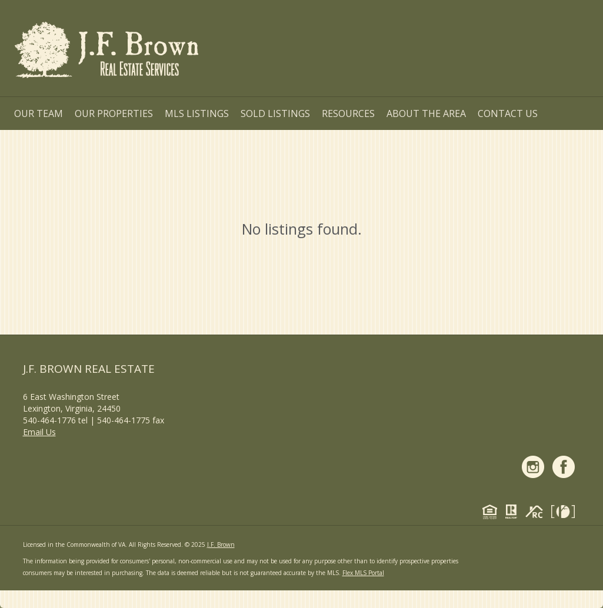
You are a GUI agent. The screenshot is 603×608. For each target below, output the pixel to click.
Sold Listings (275, 113)
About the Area (426, 113)
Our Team (38, 113)
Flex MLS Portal (363, 573)
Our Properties (114, 113)
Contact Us (508, 113)
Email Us (39, 431)
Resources (348, 113)
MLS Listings (197, 113)
